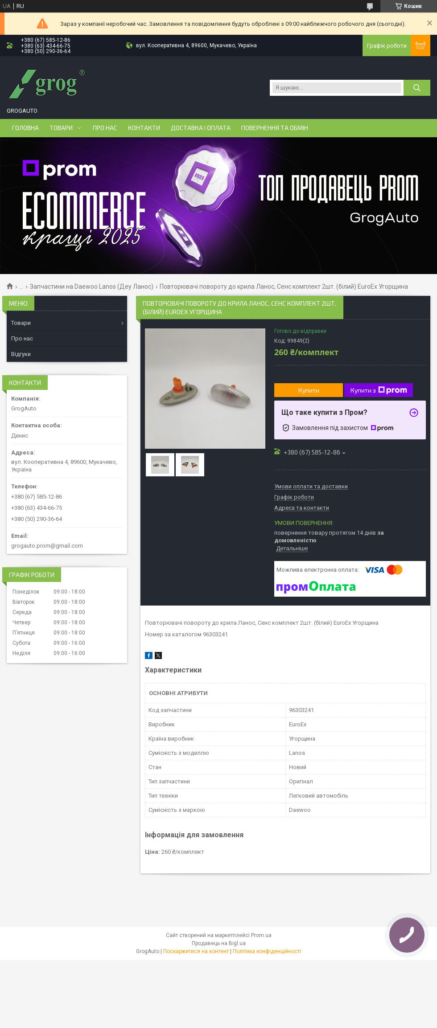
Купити (308, 390)
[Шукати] (417, 88)
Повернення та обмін (274, 128)
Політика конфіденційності (267, 951)
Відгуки (21, 354)
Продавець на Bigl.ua (219, 943)
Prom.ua (261, 935)
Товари (61, 128)
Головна (25, 128)
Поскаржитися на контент (196, 951)
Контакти (144, 128)
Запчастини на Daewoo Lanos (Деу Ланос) (91, 286)
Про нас (105, 128)
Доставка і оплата (201, 128)
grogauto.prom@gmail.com (47, 545)
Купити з (378, 390)
